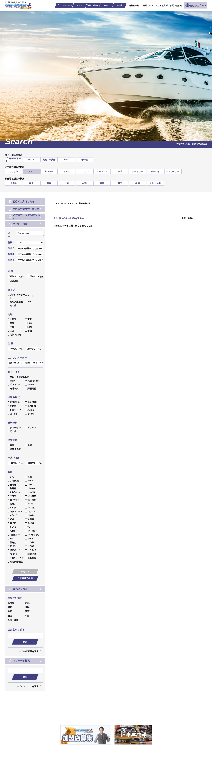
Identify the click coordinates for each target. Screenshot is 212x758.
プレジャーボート (64, 5)
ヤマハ (31, 171)
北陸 (66, 183)
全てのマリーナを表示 (28, 686)
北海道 (13, 183)
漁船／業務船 (93, 5)
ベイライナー (172, 171)
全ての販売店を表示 (29, 651)
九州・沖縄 (155, 183)
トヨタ (66, 171)
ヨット (79, 5)
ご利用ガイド (147, 5)
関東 (49, 183)
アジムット (102, 171)
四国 (120, 183)
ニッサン (84, 171)
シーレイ (155, 171)
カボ (120, 171)
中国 (137, 183)
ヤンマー (49, 171)
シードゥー (137, 171)
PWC (106, 5)
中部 (84, 183)
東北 (31, 183)
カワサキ (13, 171)
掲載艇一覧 (134, 5)
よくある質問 (161, 5)
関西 (102, 183)
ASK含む (13, 281)
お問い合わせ (176, 5)
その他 (119, 5)
